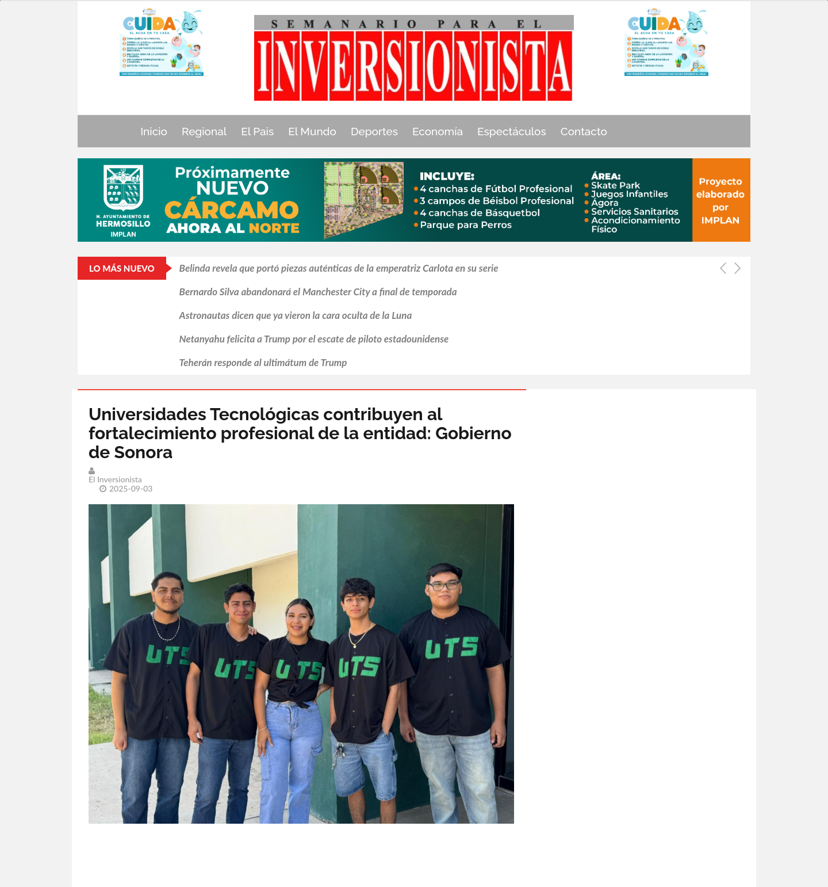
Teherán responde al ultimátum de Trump (263, 362)
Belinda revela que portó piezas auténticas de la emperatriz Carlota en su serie (339, 268)
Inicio (153, 131)
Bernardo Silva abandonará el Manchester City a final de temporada (318, 291)
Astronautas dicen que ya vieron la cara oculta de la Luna (295, 315)
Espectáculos (511, 131)
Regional (204, 131)
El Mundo (312, 131)
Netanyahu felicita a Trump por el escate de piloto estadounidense (314, 339)
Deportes (374, 131)
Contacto (584, 131)
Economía (437, 131)
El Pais (257, 131)
